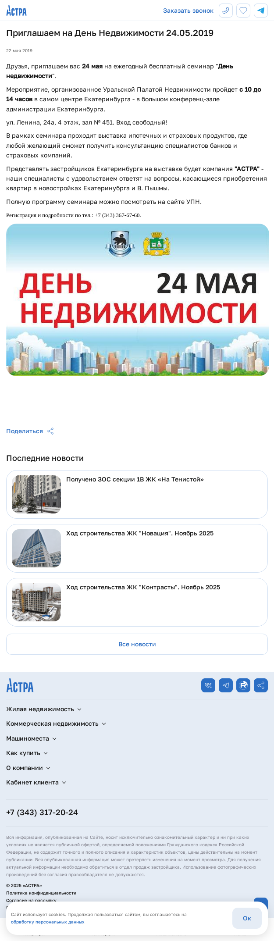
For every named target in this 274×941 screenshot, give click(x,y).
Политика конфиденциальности (41, 892)
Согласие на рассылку (31, 900)
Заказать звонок (188, 10)
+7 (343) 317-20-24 (42, 812)
